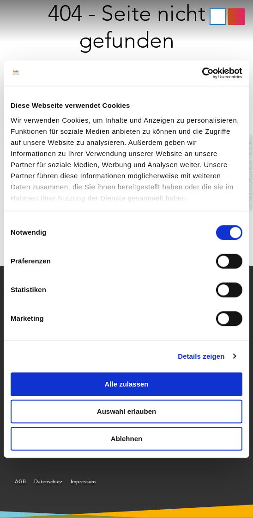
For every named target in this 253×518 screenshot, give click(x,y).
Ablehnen (126, 439)
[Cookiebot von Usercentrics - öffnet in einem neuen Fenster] (202, 73)
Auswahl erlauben (126, 411)
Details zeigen (201, 356)
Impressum (83, 481)
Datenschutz (48, 481)
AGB (20, 481)
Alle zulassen (126, 384)
